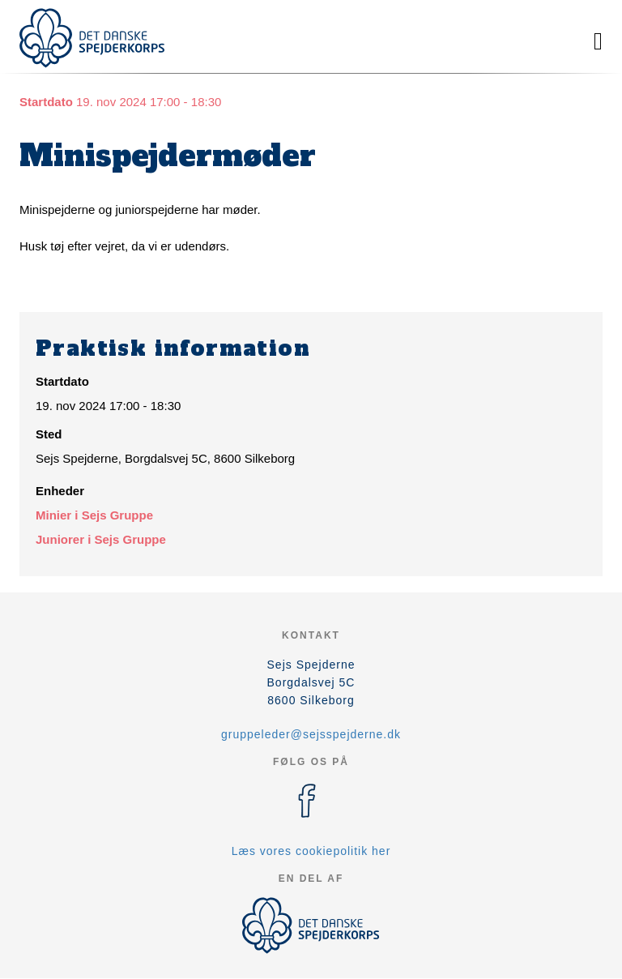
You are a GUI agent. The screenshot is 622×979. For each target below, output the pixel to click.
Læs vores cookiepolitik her (311, 850)
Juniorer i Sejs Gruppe (101, 539)
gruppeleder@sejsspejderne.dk (311, 734)
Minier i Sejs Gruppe (94, 515)
